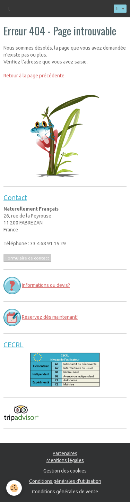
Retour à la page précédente (33, 75)
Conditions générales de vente (65, 491)
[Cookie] (14, 488)
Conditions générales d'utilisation (65, 481)
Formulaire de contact (27, 258)
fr (117, 8)
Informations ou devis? (46, 285)
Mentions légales (65, 460)
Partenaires (65, 453)
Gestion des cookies (65, 471)
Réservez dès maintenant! (50, 317)
